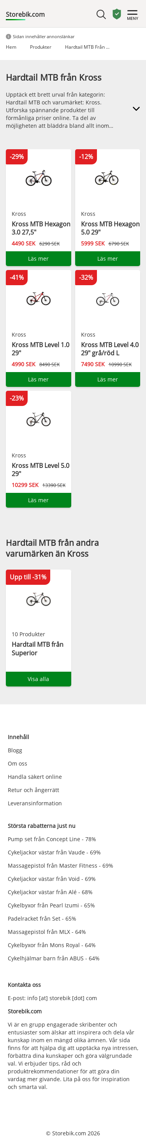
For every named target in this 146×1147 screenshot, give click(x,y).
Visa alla (38, 679)
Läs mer (38, 258)
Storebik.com (25, 14)
